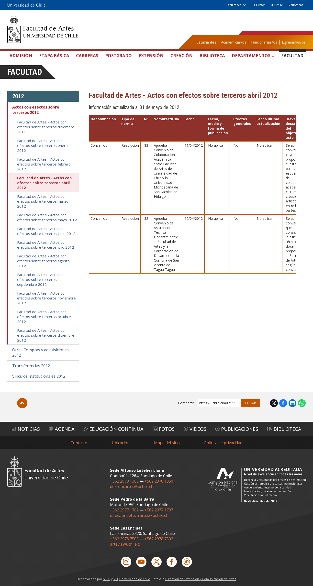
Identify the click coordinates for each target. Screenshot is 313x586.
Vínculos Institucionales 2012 (38, 376)
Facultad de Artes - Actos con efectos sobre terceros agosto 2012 (43, 261)
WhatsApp (301, 403)
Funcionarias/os (264, 42)
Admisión (21, 55)
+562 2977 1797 (159, 510)
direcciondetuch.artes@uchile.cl (138, 515)
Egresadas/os (294, 42)
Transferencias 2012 (31, 365)
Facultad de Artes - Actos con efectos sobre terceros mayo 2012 (47, 217)
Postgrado (118, 55)
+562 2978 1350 (159, 481)
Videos (195, 429)
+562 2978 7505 (124, 539)
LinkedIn (292, 403)
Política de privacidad (223, 442)
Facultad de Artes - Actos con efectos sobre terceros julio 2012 (45, 245)
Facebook (283, 403)
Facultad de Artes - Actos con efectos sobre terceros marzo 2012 (42, 201)
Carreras (87, 55)
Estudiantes (206, 42)
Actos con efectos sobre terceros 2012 (35, 109)
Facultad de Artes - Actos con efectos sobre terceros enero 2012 (42, 145)
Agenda (62, 429)
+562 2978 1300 (124, 481)
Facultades (233, 5)
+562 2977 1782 (124, 510)
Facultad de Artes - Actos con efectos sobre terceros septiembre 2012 (42, 279)
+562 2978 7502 (159, 539)
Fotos (164, 429)
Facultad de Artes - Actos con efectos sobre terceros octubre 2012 (44, 316)
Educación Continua (113, 429)
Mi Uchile (276, 5)
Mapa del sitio (167, 442)
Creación (181, 55)
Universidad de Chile (134, 579)
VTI (115, 579)
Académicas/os (233, 42)
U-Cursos (259, 5)
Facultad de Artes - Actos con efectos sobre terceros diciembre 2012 (45, 335)
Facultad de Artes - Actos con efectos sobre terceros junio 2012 (46, 231)
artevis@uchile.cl (125, 544)
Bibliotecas (295, 5)
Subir (22, 403)
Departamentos (251, 55)
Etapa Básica (54, 55)
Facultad (292, 55)
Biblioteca (212, 55)
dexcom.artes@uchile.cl (131, 486)
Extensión (151, 55)
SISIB (106, 579)
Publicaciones (236, 429)
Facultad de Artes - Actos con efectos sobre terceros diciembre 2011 (45, 127)
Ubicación (121, 442)
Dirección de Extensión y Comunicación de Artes (200, 579)
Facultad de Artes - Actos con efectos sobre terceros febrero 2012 (44, 164)
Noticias (26, 429)
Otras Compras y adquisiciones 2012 (40, 352)
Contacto (79, 442)
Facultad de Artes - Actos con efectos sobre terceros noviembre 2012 (46, 298)
